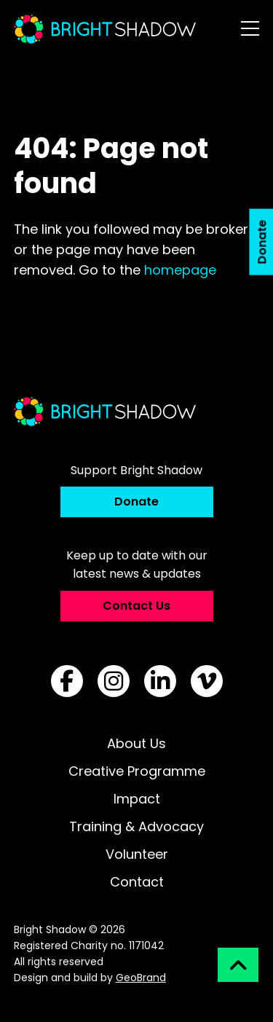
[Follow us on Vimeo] (207, 681)
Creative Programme (136, 771)
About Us (136, 743)
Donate (136, 501)
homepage (180, 270)
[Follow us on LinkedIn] (160, 681)
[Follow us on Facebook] (67, 681)
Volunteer (137, 854)
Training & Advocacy (136, 826)
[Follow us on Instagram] (114, 681)
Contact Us (136, 605)
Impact (137, 799)
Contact (137, 882)
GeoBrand (141, 977)
